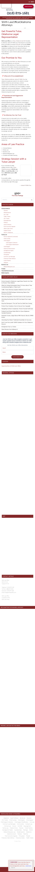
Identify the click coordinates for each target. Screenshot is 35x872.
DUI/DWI (20, 826)
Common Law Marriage (9, 256)
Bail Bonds (22, 818)
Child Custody (7, 238)
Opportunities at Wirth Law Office (11, 366)
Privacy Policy (17, 841)
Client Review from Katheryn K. (9, 329)
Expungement (27, 826)
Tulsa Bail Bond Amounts (7, 270)
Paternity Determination (9, 248)
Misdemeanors (7, 212)
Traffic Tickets (7, 216)
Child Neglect (7, 246)
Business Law (4, 264)
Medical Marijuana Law (9, 266)
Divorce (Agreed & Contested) (11, 236)
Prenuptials (6, 254)
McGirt (31, 830)
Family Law (4, 234)
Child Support (7, 240)
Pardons (6, 222)
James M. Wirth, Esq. (20, 79)
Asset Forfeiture (7, 224)
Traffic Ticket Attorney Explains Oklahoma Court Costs (15, 289)
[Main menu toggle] (31, 2)
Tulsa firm (18, 44)
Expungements (7, 220)
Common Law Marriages (9, 824)
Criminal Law (7, 826)
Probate (3, 268)
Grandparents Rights (8, 250)
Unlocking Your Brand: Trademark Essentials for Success (16, 320)
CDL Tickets (6, 218)
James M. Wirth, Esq (26, 185)
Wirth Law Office (16, 61)
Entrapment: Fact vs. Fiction (8, 326)
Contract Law (28, 824)
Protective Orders (20, 838)
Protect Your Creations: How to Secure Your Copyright (15, 306)
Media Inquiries (5, 273)
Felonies (6, 210)
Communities (20, 824)
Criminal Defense (5, 208)
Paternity (25, 834)
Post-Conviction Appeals (9, 226)
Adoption (6, 262)
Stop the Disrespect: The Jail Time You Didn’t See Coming (16, 303)
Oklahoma (28, 832)
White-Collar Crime (8, 228)
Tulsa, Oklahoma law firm (19, 41)
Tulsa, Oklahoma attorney (7, 79)
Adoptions (6, 818)
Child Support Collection (11, 242)
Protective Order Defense (10, 258)
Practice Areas (7, 204)
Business (29, 818)
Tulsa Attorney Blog (9, 277)
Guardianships (7, 252)
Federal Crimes (7, 230)
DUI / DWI (6, 214)
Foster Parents (7, 260)
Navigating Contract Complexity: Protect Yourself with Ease (17, 308)
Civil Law (32, 822)
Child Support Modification (12, 244)
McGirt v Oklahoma (8, 232)
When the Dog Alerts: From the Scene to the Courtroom (16, 296)
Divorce (14, 826)
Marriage (25, 830)
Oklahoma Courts (11, 834)
